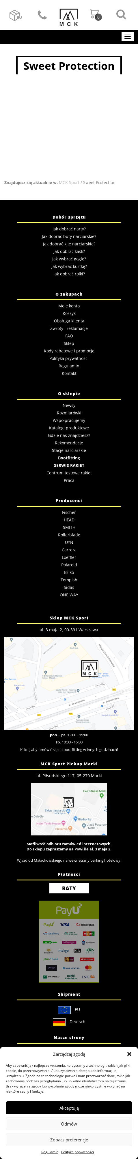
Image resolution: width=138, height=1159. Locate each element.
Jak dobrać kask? (69, 251)
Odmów (69, 1124)
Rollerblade (69, 535)
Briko (69, 572)
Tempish (69, 580)
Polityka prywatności (77, 1151)
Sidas (69, 587)
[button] (129, 1054)
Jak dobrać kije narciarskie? (69, 244)
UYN (69, 542)
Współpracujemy (69, 420)
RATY (69, 888)
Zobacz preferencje (69, 1140)
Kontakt (42, 15)
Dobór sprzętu (69, 217)
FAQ (69, 336)
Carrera (69, 550)
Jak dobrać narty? (69, 229)
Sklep (69, 343)
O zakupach (69, 294)
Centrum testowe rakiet (69, 473)
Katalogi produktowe (69, 428)
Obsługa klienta (69, 321)
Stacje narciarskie (69, 450)
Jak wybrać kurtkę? (69, 266)
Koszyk (69, 313)
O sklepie (69, 393)
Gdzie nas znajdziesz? (69, 435)
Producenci (69, 500)
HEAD (69, 520)
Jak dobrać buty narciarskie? (69, 236)
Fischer (69, 512)
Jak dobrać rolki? (69, 274)
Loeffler (69, 557)
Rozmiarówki (69, 413)
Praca (69, 480)
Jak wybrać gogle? (69, 259)
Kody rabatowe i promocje (69, 351)
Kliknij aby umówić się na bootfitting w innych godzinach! (69, 749)
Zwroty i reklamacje (69, 328)
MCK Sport (69, 182)
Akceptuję (69, 1108)
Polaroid (69, 565)
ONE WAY (69, 595)
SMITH (69, 527)
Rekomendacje (69, 443)
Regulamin (49, 1151)
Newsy (69, 405)
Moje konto (69, 306)
